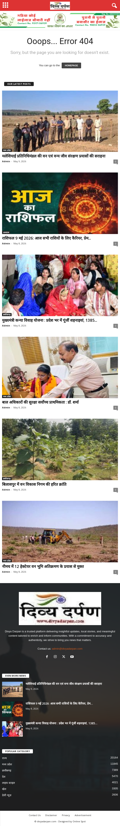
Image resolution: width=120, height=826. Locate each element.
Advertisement (83, 815)
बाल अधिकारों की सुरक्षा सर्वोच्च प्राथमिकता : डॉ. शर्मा (40, 402)
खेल (4, 789)
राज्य (4, 758)
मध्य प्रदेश (7, 150)
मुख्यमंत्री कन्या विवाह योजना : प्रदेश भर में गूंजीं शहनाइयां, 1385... (49, 320)
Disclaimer (51, 815)
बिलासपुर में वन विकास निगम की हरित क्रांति (34, 484)
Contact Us (35, 815)
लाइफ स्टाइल (8, 782)
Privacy (66, 815)
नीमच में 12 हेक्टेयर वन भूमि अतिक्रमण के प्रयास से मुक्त (43, 566)
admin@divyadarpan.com (67, 648)
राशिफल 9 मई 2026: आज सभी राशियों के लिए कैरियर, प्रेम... (46, 238)
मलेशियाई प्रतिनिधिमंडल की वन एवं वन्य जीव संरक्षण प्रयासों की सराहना (53, 156)
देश (3, 776)
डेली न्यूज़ (6, 795)
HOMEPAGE (71, 65)
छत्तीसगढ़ (7, 314)
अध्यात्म (6, 232)
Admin (6, 161)
